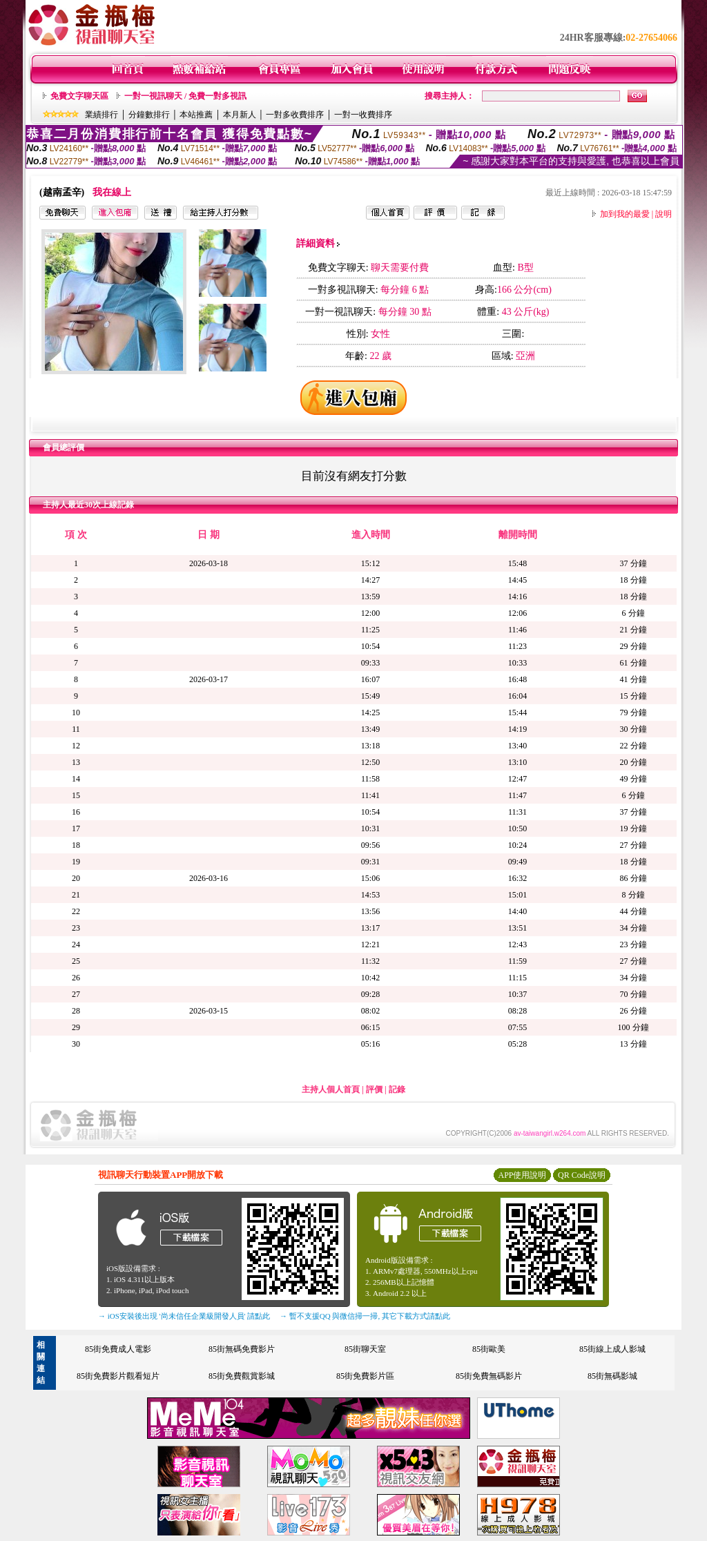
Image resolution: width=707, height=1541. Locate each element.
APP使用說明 (522, 1175)
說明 (663, 214)
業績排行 (101, 114)
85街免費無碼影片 (489, 1376)
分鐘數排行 (149, 114)
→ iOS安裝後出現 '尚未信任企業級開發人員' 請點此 (184, 1316)
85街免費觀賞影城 (242, 1376)
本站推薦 (196, 114)
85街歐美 (488, 1349)
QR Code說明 (582, 1175)
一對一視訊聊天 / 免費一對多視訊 (185, 96)
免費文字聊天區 (79, 96)
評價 (374, 1089)
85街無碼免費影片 (242, 1349)
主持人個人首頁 (331, 1089)
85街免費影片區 (365, 1376)
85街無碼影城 (612, 1376)
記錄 (397, 1089)
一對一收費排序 (363, 114)
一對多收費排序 (295, 114)
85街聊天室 (365, 1349)
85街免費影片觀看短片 (118, 1376)
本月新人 (239, 114)
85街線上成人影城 (612, 1349)
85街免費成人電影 (118, 1349)
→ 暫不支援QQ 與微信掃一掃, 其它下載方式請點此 (365, 1316)
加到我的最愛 (625, 214)
